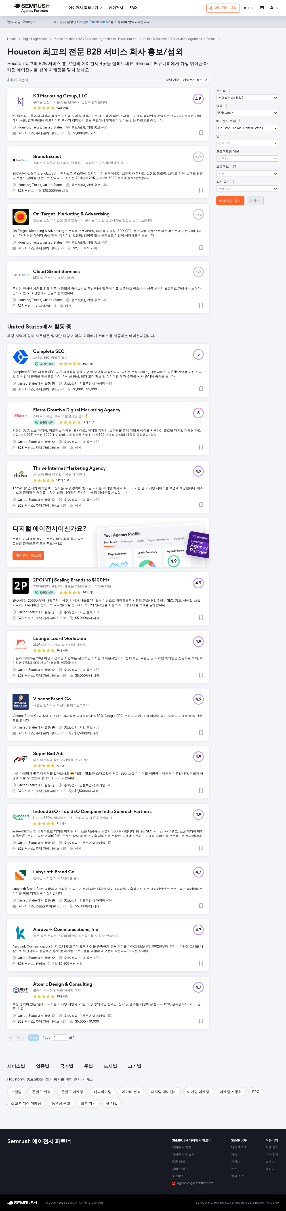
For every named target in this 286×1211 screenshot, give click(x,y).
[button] (249, 8)
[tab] (16, 1066)
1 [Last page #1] (73, 1037)
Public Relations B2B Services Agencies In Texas (179, 39)
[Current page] (59, 1037)
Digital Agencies (35, 39)
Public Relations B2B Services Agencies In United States (95, 39)
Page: (47, 1037)
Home (11, 39)
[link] (116, 8)
